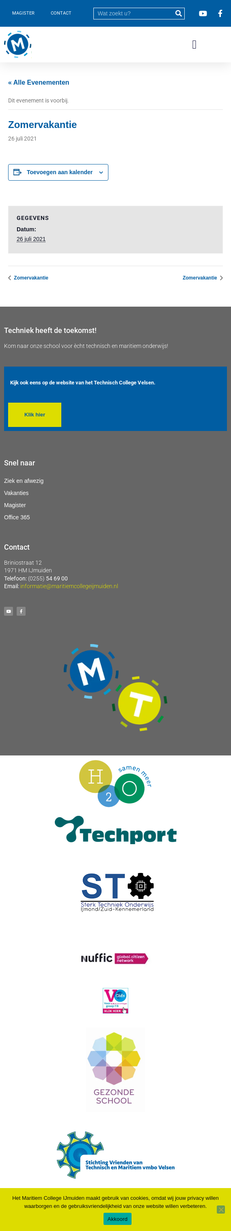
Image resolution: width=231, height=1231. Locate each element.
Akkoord (117, 1219)
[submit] (178, 13)
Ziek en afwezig (23, 481)
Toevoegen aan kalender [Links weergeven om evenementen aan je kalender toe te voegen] (60, 172)
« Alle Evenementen (38, 82)
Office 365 (17, 517)
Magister (15, 505)
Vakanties (16, 493)
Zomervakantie (30, 278)
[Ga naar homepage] (18, 44)
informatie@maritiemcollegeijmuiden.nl (69, 586)
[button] (194, 45)
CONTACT (61, 13)
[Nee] (221, 1209)
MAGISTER (23, 13)
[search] (133, 13)
